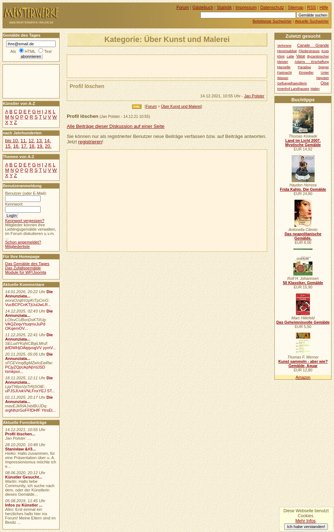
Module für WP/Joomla (25, 272)
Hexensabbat (287, 51)
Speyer (323, 67)
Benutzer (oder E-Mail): (26, 193)
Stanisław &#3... (20, 449)
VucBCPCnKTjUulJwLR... (28, 304)
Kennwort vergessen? (24, 220)
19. (40, 146)
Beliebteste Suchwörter (272, 21)
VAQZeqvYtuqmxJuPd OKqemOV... (25, 326)
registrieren (90, 141)
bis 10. (12, 140)
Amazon (303, 377)
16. (16, 146)
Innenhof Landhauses (293, 89)
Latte (290, 56)
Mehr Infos (305, 520)
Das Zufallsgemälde (23, 268)
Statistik (224, 7)
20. (48, 146)
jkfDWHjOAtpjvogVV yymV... (30, 348)
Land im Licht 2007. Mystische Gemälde (303, 142)
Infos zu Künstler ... (23, 505)
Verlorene (284, 45)
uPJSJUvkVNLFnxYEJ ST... (30, 391)
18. (32, 146)
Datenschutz (272, 7)
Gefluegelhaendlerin (292, 83)
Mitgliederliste (17, 246)
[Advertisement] (151, 66)
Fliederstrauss (309, 51)
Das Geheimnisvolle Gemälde (303, 322)
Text (48, 51)
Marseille (284, 67)
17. (24, 146)
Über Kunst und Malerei (181, 106)
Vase (300, 56)
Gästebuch (202, 7)
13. (39, 140)
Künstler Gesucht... (23, 477)
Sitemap (295, 7)
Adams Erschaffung (311, 62)
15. (8, 146)
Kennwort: (14, 204)
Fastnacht (284, 72)
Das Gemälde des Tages (27, 264)
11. (23, 140)
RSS (311, 7)
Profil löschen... (20, 434)
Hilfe (324, 7)
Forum (151, 106)
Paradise (304, 67)
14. (47, 140)
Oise (325, 83)
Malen (315, 89)
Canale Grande (313, 45)
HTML (30, 51)
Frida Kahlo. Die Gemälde (303, 189)
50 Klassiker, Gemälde (303, 283)
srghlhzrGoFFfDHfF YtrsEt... (30, 410)
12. (31, 140)
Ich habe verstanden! (306, 526)
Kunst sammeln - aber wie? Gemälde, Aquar (303, 363)
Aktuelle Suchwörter (312, 21)
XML (136, 106)
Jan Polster (254, 96)
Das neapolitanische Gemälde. (302, 236)
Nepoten (322, 78)
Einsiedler (306, 72)
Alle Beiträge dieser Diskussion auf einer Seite (115, 126)
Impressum (246, 7)
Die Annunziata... (29, 294)
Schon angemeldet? (23, 242)
